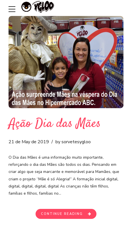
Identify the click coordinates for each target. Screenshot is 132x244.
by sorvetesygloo (73, 142)
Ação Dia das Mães (55, 124)
